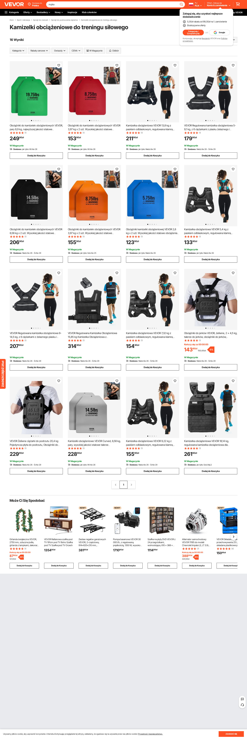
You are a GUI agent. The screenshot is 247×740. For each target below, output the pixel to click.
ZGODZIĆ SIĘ (231, 734)
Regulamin (206, 38)
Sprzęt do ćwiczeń (40, 20)
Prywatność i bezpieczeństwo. (150, 734)
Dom (12, 20)
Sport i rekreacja (23, 20)
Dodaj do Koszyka (36, 155)
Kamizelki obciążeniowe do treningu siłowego (99, 20)
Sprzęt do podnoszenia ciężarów (64, 20)
